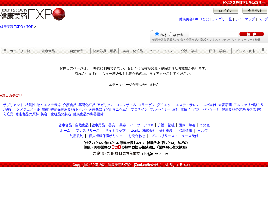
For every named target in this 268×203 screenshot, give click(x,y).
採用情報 (185, 131)
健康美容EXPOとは (194, 19)
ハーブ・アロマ (161, 51)
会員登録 (255, 11)
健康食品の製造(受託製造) (241, 109)
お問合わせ (136, 136)
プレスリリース (88, 131)
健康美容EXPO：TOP (16, 27)
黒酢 (45, 109)
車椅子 (186, 109)
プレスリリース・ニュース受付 (174, 136)
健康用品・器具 (103, 125)
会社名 (178, 35)
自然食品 (76, 51)
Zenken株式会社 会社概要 (152, 131)
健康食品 (48, 51)
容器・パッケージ (206, 109)
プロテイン (139, 109)
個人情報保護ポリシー (106, 136)
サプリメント (13, 105)
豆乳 (175, 109)
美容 (122, 125)
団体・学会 (217, 51)
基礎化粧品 (86, 105)
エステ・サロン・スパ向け (196, 105)
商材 (163, 35)
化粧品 (8, 114)
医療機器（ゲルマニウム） (109, 109)
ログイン (225, 11)
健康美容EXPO (119, 165)
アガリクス (105, 105)
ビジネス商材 (246, 51)
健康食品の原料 (27, 114)
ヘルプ (263, 19)
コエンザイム (126, 105)
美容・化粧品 (133, 51)
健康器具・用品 (105, 51)
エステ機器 (52, 105)
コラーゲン (146, 105)
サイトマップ (245, 19)
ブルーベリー (160, 109)
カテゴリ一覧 (222, 19)
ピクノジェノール (26, 109)
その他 (204, 125)
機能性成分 (33, 105)
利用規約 (76, 136)
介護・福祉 (189, 51)
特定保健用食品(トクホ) (68, 109)
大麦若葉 (225, 105)
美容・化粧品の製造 (56, 114)
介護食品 (69, 105)
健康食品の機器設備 (88, 114)
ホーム (65, 131)
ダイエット (165, 105)
